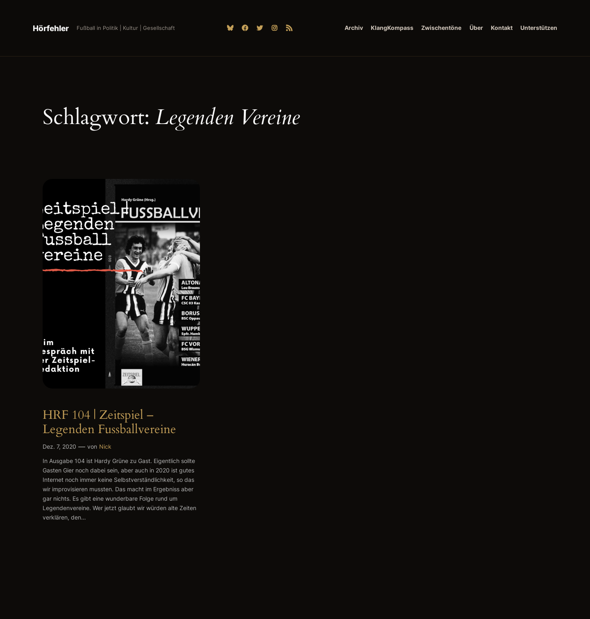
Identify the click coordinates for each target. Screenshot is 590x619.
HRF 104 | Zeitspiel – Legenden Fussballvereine (109, 422)
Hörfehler (51, 28)
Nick (105, 446)
